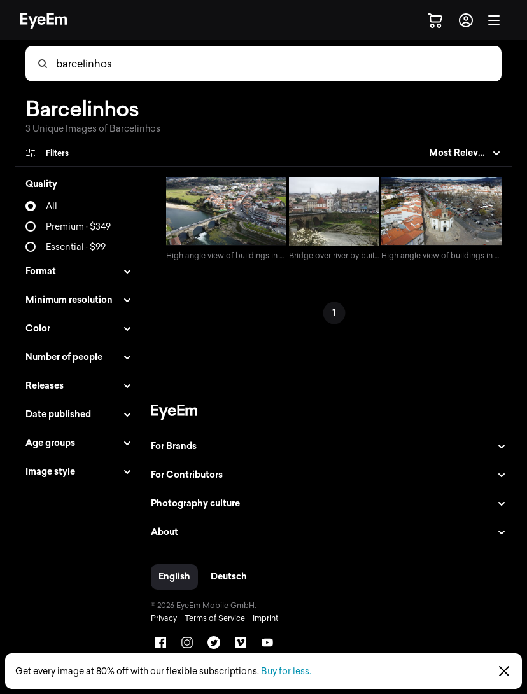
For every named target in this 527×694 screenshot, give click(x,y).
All (51, 206)
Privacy (161, 619)
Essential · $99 (76, 247)
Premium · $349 (78, 226)
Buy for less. (286, 671)
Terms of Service (211, 619)
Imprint (262, 619)
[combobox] (278, 63)
